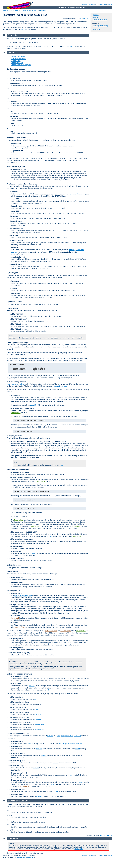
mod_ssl (15, 618)
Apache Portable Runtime (23, 595)
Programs (43, 10)
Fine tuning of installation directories (70, 743)
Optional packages (14, 565)
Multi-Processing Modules (16, 382)
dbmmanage (81, 194)
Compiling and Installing (100, 25)
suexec (14, 252)
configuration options (18, 733)
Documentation (25, 10)
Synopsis (96, 15)
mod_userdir (25, 786)
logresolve (39, 724)
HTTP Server (14, 10)
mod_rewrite (65, 631)
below (70, 46)
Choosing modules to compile (18, 342)
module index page (60, 386)
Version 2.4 (35, 10)
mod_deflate (20, 627)
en (77, 18)
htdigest (38, 714)
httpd (71, 250)
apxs (62, 465)
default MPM (34, 405)
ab (35, 699)
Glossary (103, 4)
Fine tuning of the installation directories (22, 184)
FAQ (97, 4)
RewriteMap (81, 631)
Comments (96, 29)
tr (88, 18)
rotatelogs (39, 730)
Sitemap (109, 4)
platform (23, 29)
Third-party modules (14, 436)
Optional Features (14, 302)
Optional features (17, 63)
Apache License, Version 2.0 (25, 857)
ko (84, 18)
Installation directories (18, 59)
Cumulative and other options (18, 470)
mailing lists (78, 849)
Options (95, 17)
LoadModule (15, 413)
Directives (92, 4)
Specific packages (13, 591)
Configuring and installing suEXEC (69, 736)
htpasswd (72, 194)
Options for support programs (21, 65)
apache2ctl (79, 250)
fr (81, 18)
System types (15, 61)
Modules (84, 4)
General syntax (12, 308)
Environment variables (100, 20)
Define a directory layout (16, 167)
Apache (5, 10)
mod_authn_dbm (51, 631)
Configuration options (18, 57)
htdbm (36, 709)
